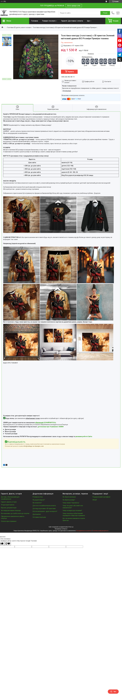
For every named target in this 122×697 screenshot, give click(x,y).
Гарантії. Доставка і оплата (72, 21)
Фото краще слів (73, 6)
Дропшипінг (37, 514)
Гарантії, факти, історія (9, 502)
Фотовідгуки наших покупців (11, 510)
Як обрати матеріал (69, 497)
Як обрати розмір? (69, 500)
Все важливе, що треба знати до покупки (15, 513)
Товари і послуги (48, 21)
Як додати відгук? (39, 500)
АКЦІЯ (95, 500)
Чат (113, 692)
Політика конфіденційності (100, 530)
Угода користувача (7, 505)
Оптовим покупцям (39, 517)
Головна (34, 21)
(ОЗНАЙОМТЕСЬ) (45, 422)
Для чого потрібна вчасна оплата (44, 505)
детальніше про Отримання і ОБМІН (51, 426)
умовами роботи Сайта (83, 436)
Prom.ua (71, 527)
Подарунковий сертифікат (101, 497)
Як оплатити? (37, 503)
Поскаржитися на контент (84, 530)
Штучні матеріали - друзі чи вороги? (45, 511)
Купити (71, 72)
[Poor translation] (7, 544)
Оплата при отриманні (8, 521)
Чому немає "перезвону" (71, 503)
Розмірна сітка (38, 497)
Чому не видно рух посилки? (72, 510)
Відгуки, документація (8, 508)
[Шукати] (105, 13)
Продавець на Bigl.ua (61, 529)
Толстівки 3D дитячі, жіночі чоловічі (19, 27)
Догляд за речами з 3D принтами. (44, 508)
